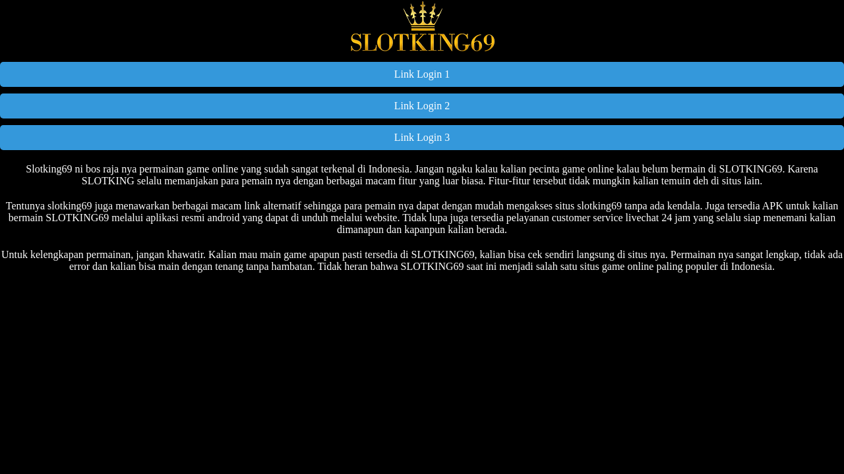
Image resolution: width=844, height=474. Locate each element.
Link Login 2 (422, 105)
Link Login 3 (422, 137)
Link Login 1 (422, 74)
